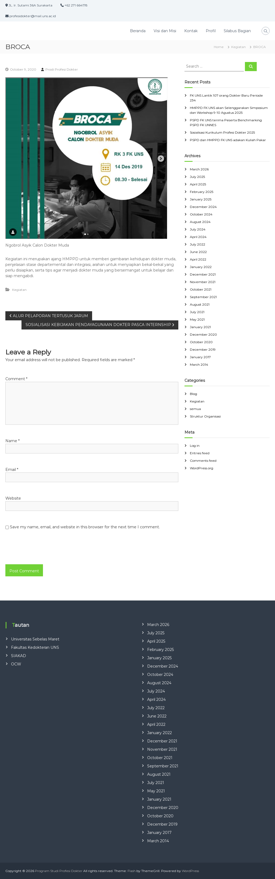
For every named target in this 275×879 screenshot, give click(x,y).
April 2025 (198, 184)
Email (11, 469)
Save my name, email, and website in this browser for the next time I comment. (85, 527)
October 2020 (201, 342)
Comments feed (203, 461)
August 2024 (200, 222)
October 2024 (201, 214)
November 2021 (202, 282)
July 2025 (197, 177)
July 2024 (197, 229)
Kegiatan (238, 47)
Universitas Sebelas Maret (35, 639)
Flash (132, 871)
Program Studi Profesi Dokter (58, 871)
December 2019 (203, 349)
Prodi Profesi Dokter (61, 69)
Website (13, 498)
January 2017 (200, 357)
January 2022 (201, 267)
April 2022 (198, 259)
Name (12, 440)
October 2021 (200, 289)
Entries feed (199, 453)
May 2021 (197, 319)
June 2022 (198, 252)
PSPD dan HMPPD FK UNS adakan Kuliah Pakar (228, 140)
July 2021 (197, 312)
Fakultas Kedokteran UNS (35, 647)
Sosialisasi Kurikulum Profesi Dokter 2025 (222, 132)
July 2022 (197, 244)
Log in (195, 446)
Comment (16, 378)
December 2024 (203, 207)
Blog (193, 394)
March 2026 (199, 169)
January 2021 (200, 327)
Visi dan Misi (165, 30)
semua (195, 409)
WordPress (190, 871)
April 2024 (198, 237)
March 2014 (199, 364)
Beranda (138, 30)
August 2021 (199, 304)
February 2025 (201, 192)
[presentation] (42, 552)
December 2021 (203, 274)
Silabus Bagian (237, 30)
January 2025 (200, 199)
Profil (211, 30)
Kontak (191, 30)
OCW (16, 664)
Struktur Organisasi (205, 416)
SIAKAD (18, 655)
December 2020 (203, 334)
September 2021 (203, 297)
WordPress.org (201, 468)
